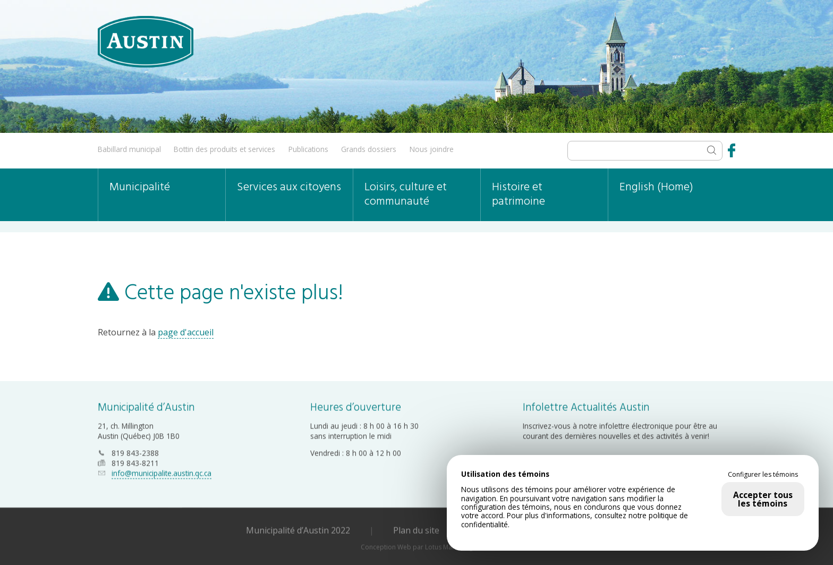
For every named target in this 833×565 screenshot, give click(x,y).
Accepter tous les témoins (763, 499)
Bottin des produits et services (224, 149)
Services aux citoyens (289, 187)
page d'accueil (186, 332)
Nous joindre (432, 149)
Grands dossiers (368, 149)
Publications (308, 149)
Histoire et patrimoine (518, 194)
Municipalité (139, 187)
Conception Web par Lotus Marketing (417, 546)
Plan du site (416, 530)
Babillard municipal (129, 149)
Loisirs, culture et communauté (405, 194)
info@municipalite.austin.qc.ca (161, 473)
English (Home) (656, 187)
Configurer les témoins (763, 474)
